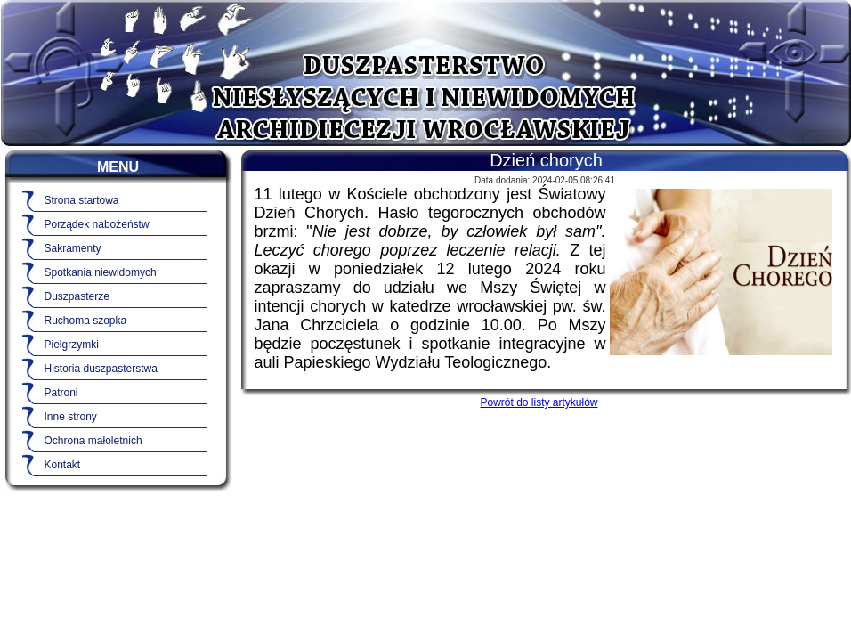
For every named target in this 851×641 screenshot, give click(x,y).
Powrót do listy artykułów (538, 402)
